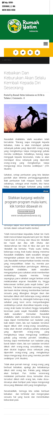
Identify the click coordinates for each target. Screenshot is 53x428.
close (45, 191)
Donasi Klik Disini (26, 211)
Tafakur (7, 98)
